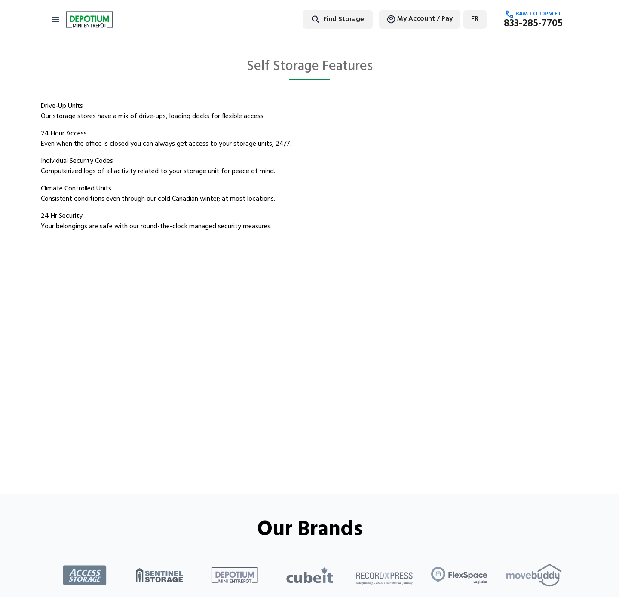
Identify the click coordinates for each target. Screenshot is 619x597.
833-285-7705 (533, 23)
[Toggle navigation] (55, 19)
